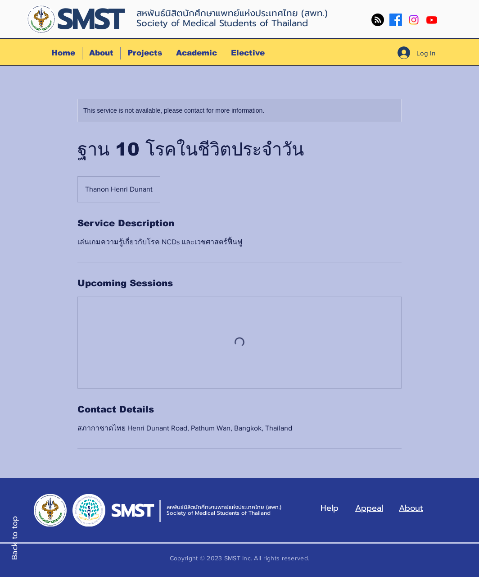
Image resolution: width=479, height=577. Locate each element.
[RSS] (377, 20)
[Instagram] (413, 20)
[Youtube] (431, 20)
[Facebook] (395, 20)
